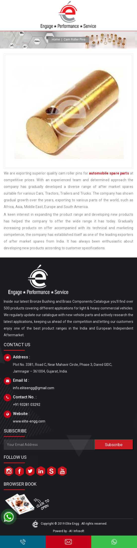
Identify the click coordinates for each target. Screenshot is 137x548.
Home (56, 39)
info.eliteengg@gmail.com (33, 388)
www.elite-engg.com (29, 421)
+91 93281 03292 (26, 405)
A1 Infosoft (76, 531)
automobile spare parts (109, 173)
